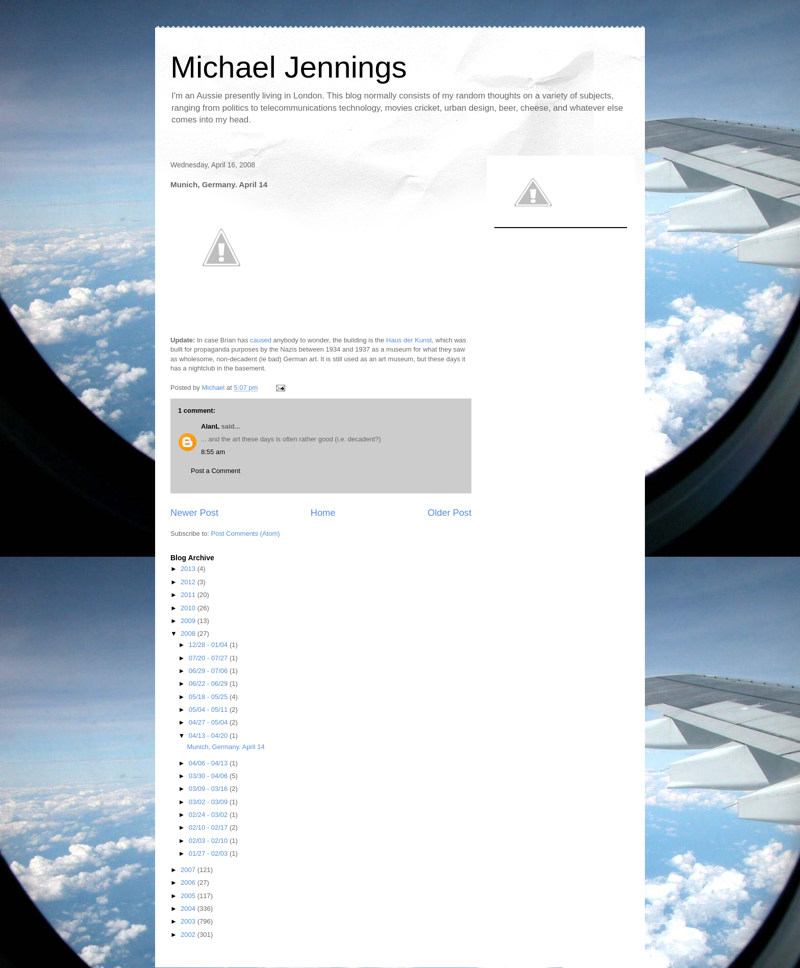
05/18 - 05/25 (209, 697)
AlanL (210, 426)
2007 (189, 870)
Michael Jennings (288, 67)
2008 (189, 633)
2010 (189, 608)
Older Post (449, 513)
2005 (189, 896)
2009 (189, 621)
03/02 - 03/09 (209, 802)
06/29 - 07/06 (209, 671)
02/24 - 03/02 (209, 814)
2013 (189, 569)
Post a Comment (215, 471)
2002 (189, 934)
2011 (189, 595)
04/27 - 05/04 (209, 722)
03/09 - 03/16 (209, 788)
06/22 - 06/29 (209, 683)
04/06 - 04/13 (209, 763)
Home (323, 513)
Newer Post (194, 513)
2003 (189, 921)
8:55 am (213, 452)
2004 (189, 908)
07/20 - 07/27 (209, 658)
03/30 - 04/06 (209, 776)
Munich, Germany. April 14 (225, 747)
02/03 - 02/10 (209, 841)
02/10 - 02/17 (209, 827)
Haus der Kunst (409, 340)
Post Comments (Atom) (245, 533)
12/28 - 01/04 (209, 645)
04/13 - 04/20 (209, 735)
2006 (189, 882)
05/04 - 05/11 (209, 709)
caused (260, 340)
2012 (189, 582)
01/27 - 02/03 (209, 853)
